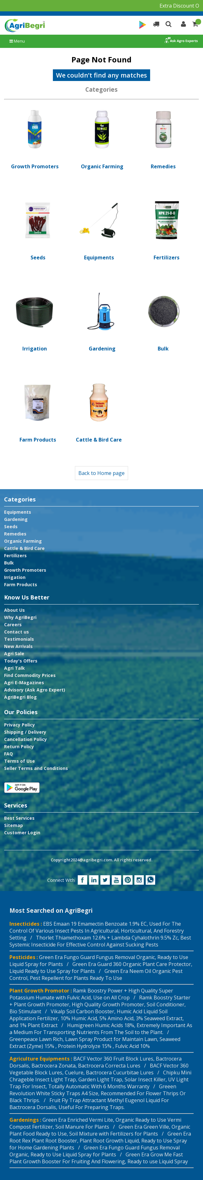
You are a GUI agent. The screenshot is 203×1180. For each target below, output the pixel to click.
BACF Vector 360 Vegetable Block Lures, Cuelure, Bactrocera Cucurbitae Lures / (99, 1069)
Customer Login (22, 832)
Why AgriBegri (20, 617)
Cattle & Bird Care (24, 548)
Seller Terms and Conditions (36, 768)
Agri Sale (14, 653)
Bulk (9, 562)
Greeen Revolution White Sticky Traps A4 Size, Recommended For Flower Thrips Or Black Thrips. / (97, 1093)
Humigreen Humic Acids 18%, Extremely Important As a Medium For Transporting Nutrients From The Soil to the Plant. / (100, 1029)
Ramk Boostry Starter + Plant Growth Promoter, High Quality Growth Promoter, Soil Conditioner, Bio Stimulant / (99, 1004)
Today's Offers (20, 660)
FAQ (8, 753)
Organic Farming (23, 541)
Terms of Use (19, 761)
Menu (17, 41)
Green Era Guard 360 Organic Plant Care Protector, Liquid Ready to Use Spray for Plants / (100, 968)
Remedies (15, 533)
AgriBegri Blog (20, 697)
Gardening (16, 519)
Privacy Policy (19, 724)
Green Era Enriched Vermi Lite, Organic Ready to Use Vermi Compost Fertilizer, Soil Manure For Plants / (95, 1123)
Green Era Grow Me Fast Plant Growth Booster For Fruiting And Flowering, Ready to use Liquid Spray (98, 1158)
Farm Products (20, 584)
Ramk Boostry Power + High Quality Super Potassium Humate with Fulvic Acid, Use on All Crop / (91, 994)
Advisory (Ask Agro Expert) (34, 689)
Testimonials (19, 639)
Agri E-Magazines (24, 682)
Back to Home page (101, 473)
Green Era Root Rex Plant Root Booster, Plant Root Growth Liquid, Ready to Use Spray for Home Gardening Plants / (100, 1140)
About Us (14, 610)
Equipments (17, 512)
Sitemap (13, 825)
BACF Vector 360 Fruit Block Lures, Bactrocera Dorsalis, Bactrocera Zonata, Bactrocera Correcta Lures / (95, 1062)
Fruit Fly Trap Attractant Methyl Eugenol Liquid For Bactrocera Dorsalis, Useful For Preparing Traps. (89, 1104)
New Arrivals (18, 646)
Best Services (19, 818)
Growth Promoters (25, 570)
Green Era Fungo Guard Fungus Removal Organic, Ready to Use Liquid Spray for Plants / (94, 1151)
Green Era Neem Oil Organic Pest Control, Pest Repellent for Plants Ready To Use (96, 974)
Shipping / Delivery (25, 732)
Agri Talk (14, 668)
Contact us (16, 631)
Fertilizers (15, 555)
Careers (13, 624)
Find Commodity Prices (30, 675)
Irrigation (14, 577)
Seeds (11, 526)
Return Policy (19, 746)
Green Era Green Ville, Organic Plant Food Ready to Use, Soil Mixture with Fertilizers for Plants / (99, 1130)
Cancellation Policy (25, 739)
